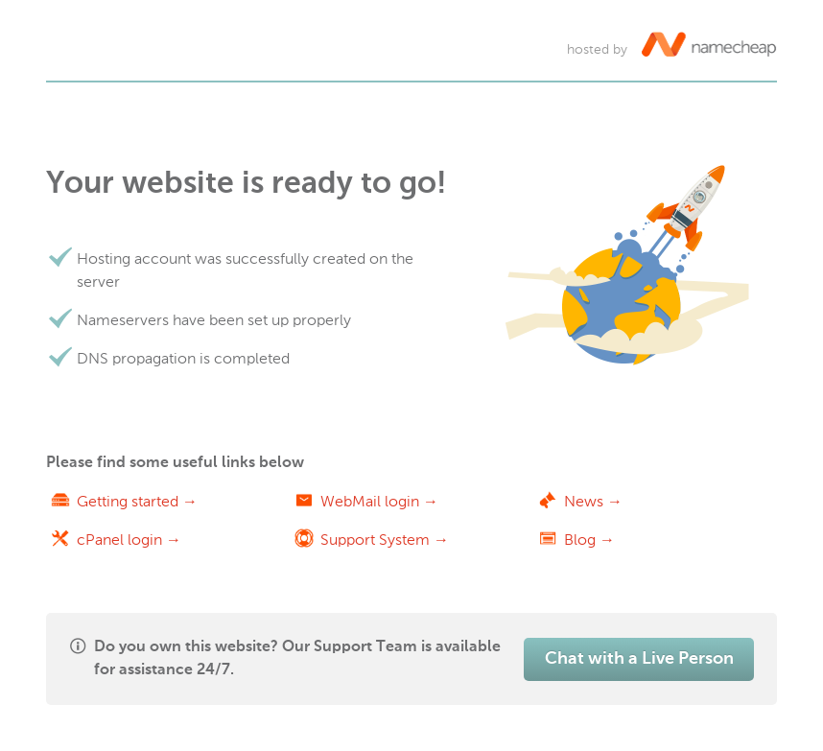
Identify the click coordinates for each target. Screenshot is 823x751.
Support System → (384, 539)
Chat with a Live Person (639, 659)
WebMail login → (379, 501)
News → (593, 501)
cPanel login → (129, 539)
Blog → (589, 539)
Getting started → (137, 501)
